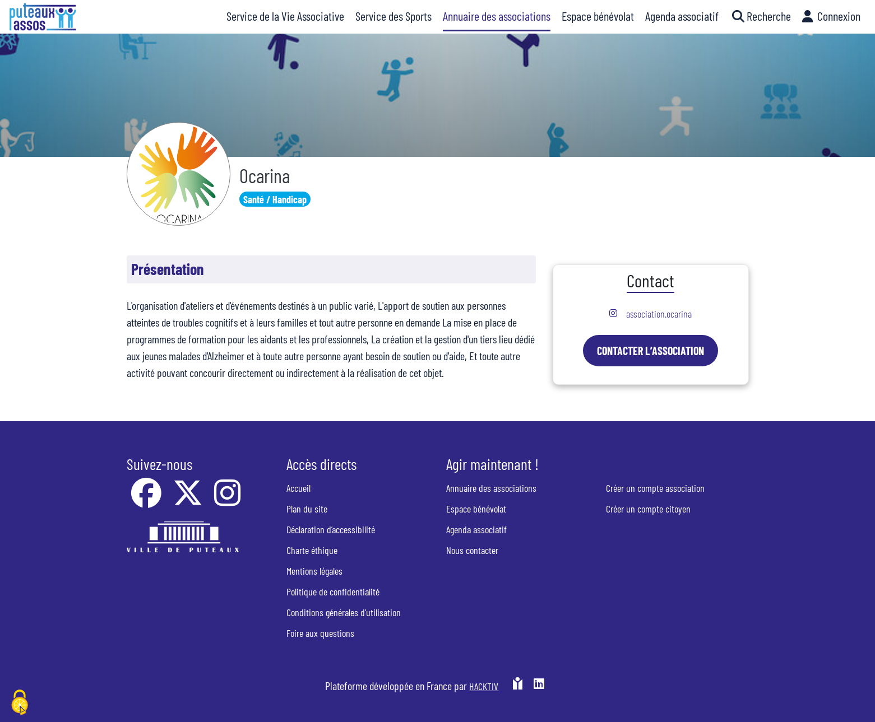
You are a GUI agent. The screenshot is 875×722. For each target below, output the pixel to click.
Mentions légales (314, 571)
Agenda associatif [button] (682, 15)
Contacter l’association (650, 350)
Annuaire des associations (491, 488)
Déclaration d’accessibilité (330, 529)
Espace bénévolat (476, 508)
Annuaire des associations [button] (496, 15)
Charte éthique (311, 550)
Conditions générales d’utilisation (343, 612)
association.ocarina (659, 314)
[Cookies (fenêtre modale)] (19, 703)
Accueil (298, 488)
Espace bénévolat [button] (598, 15)
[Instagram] (227, 500)
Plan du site (306, 508)
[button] (760, 16)
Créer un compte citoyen (648, 508)
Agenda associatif (476, 529)
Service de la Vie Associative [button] (285, 15)
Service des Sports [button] (393, 15)
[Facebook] (147, 500)
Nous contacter (472, 550)
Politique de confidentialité (332, 591)
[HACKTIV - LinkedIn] (539, 685)
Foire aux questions (320, 633)
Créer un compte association (655, 488)
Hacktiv (483, 686)
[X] (189, 500)
